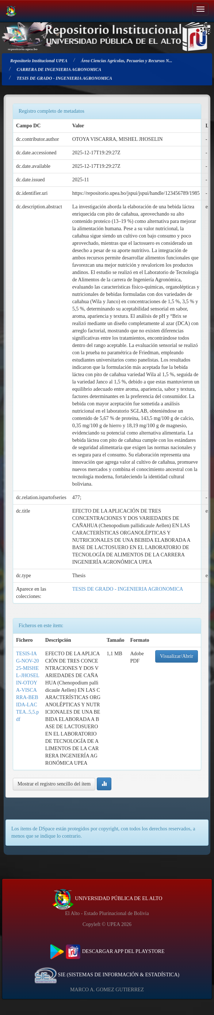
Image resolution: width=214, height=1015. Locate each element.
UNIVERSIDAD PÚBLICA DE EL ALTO (107, 898)
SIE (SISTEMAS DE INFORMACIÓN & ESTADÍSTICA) (107, 974)
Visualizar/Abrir (176, 656)
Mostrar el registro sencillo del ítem (54, 784)
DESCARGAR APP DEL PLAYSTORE (107, 951)
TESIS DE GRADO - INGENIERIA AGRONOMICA (127, 589)
